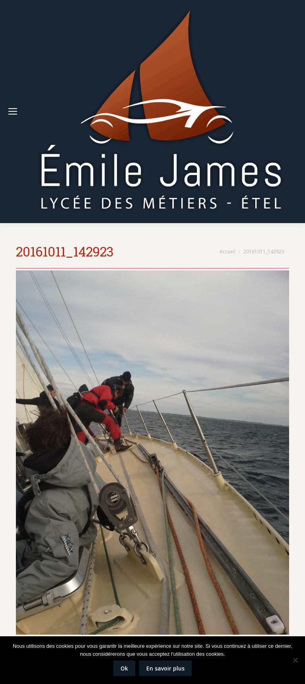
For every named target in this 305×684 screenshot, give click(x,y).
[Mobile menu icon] (12, 111)
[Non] (295, 660)
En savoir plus (165, 668)
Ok (124, 668)
